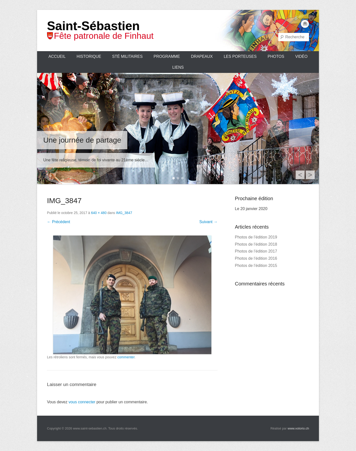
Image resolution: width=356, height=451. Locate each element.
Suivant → (208, 222)
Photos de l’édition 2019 (256, 237)
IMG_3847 (124, 213)
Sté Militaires (127, 56)
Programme (167, 56)
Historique (89, 56)
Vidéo (301, 56)
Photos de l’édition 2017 (256, 251)
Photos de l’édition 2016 (256, 258)
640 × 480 (99, 213)
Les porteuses (240, 56)
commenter (125, 357)
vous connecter (81, 402)
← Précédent (58, 222)
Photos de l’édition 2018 (256, 244)
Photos (275, 56)
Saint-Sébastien (93, 26)
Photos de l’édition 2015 (256, 265)
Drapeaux (202, 56)
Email (305, 24)
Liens (178, 67)
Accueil (57, 56)
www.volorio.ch (298, 428)
